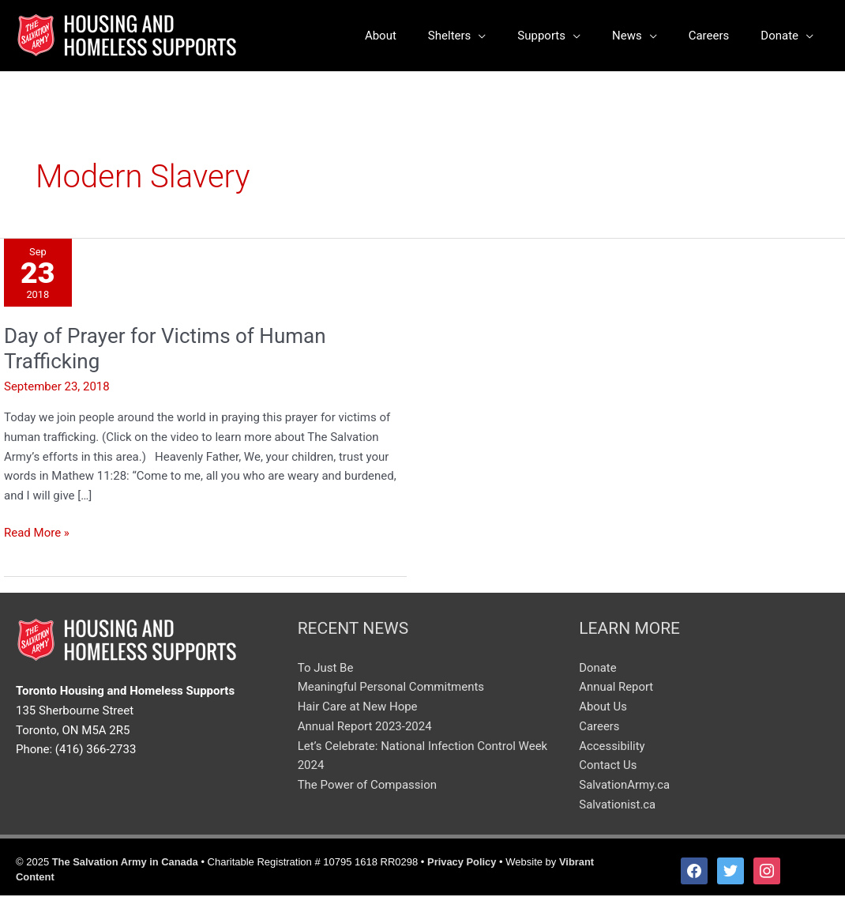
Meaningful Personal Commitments (391, 689)
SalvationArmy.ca (624, 787)
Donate (598, 669)
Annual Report (616, 689)
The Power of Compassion (367, 787)
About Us (603, 709)
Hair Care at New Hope (358, 709)
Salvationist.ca (617, 806)
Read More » (36, 533)
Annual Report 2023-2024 (365, 728)
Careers (599, 728)
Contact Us (608, 767)
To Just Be (326, 669)
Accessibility (612, 748)
